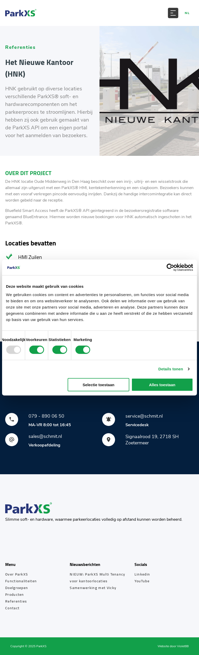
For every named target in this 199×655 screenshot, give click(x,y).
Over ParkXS (16, 574)
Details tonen (170, 369)
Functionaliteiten (21, 581)
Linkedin (142, 574)
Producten (14, 594)
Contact (12, 608)
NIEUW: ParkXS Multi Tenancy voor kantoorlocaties (97, 577)
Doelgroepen (16, 587)
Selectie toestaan (99, 384)
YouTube (142, 581)
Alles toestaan (162, 384)
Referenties (16, 601)
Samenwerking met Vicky (93, 587)
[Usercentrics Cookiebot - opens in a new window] (170, 267)
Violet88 (183, 646)
